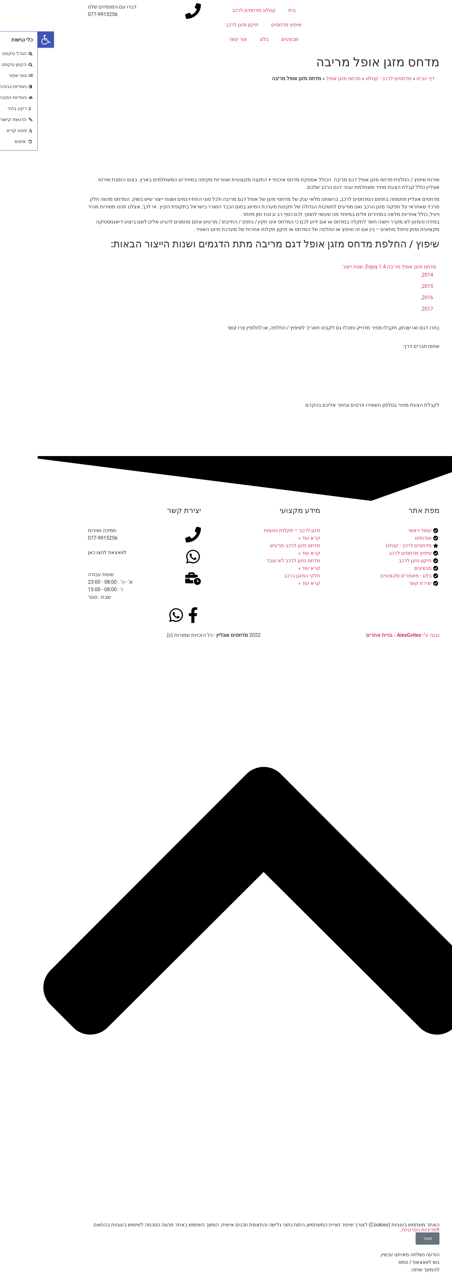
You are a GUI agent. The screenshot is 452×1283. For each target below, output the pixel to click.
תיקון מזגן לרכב (204, 25)
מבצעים (252, 39)
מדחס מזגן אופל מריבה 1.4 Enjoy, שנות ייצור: (351, 267)
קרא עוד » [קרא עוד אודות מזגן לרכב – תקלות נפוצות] (271, 538)
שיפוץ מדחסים (249, 25)
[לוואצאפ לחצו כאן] (155, 556)
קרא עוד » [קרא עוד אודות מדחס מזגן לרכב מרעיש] (271, 553)
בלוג (226, 39)
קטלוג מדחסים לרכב (216, 10)
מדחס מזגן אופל (305, 78)
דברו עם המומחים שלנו (74, 7)
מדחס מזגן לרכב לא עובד (255, 561)
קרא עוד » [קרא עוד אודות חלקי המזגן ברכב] (271, 583)
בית (254, 10)
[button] (8, 39)
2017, (389, 309)
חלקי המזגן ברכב (264, 576)
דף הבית (388, 78)
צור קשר (200, 39)
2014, (389, 275)
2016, (389, 297)
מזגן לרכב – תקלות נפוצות (254, 530)
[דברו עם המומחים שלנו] (155, 11)
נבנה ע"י (365, 635)
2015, (389, 286)
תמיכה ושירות (64, 530)
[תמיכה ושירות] (155, 534)
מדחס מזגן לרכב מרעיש (257, 545)
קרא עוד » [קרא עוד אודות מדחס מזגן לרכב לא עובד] (271, 568)
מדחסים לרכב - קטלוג (351, 78)
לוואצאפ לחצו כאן (69, 552)
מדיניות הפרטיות (381, 1230)
